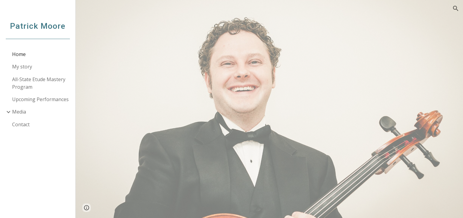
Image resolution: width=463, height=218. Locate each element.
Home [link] (19, 54)
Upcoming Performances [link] (40, 99)
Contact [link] (21, 124)
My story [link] (22, 66)
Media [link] (19, 111)
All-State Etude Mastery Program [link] (38, 83)
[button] (455, 8)
